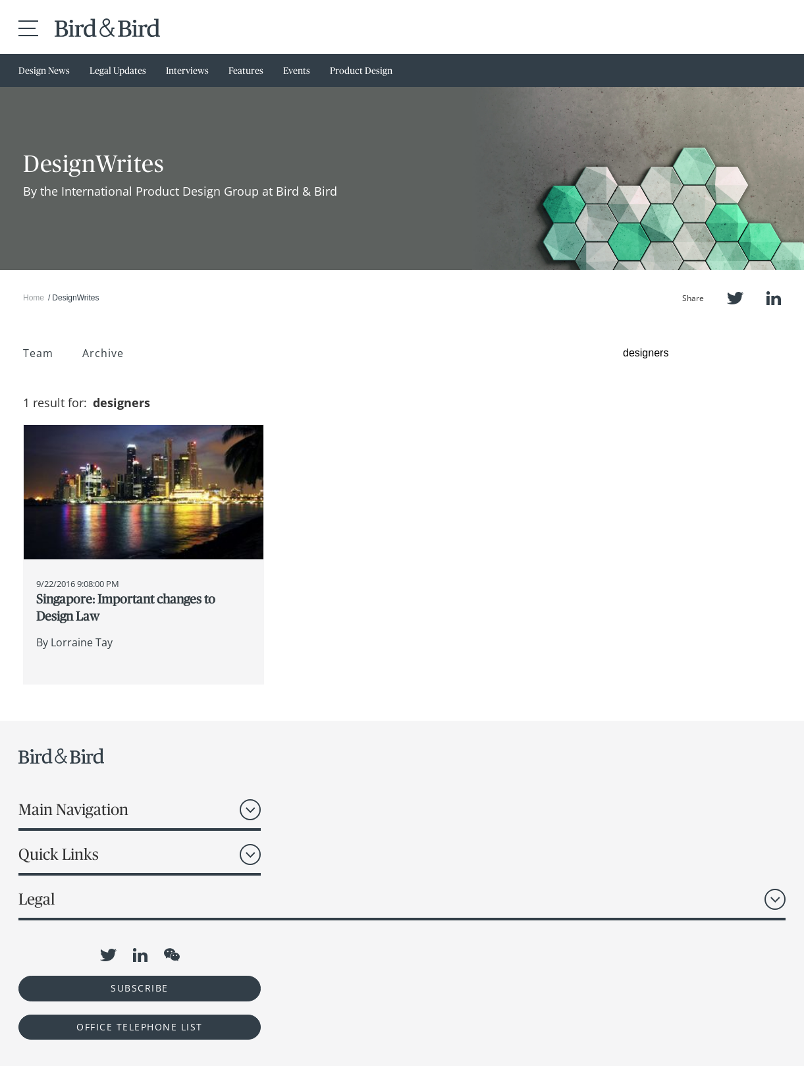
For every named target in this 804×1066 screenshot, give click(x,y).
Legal (36, 899)
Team (38, 353)
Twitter (735, 298)
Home (33, 297)
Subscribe (140, 988)
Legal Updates (118, 70)
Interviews (187, 70)
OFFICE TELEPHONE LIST (139, 1027)
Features (245, 70)
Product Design (361, 70)
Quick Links (58, 854)
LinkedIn (773, 298)
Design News (44, 70)
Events (296, 70)
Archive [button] (103, 353)
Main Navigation (73, 809)
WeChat (172, 955)
